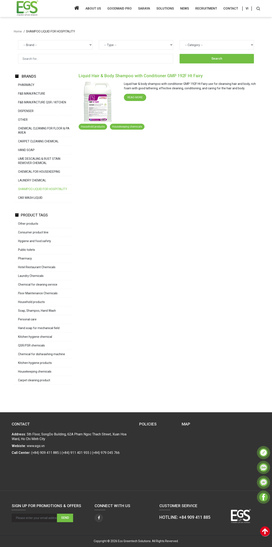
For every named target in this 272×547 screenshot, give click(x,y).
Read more (135, 97)
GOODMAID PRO (119, 8)
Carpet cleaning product (34, 380)
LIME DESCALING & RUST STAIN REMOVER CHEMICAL (39, 161)
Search (216, 58)
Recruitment (206, 8)
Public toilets (26, 249)
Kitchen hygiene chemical (35, 336)
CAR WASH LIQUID (30, 197)
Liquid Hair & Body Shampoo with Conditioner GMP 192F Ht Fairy (141, 75)
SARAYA (144, 8)
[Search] (258, 8)
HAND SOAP (26, 150)
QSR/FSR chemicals (31, 345)
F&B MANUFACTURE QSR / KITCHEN (42, 102)
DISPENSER (26, 111)
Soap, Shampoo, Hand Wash (37, 310)
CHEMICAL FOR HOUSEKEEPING (39, 171)
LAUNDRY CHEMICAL (32, 180)
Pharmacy (25, 258)
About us (93, 8)
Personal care (27, 319)
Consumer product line (33, 232)
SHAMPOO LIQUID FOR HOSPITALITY (42, 189)
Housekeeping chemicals (34, 371)
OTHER (23, 119)
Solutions (165, 8)
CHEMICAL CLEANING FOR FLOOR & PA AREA (43, 130)
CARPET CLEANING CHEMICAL (38, 141)
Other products (28, 223)
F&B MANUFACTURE (31, 93)
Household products (31, 302)
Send (65, 517)
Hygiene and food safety (34, 241)
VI (247, 8)
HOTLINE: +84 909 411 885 (184, 517)
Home (18, 31)
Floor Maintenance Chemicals (38, 293)
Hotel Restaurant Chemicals (36, 267)
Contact (230, 8)
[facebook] (99, 518)
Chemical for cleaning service (37, 284)
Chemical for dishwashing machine (41, 354)
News (184, 8)
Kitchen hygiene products (35, 363)
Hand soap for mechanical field (39, 328)
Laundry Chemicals (31, 276)
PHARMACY (26, 85)
